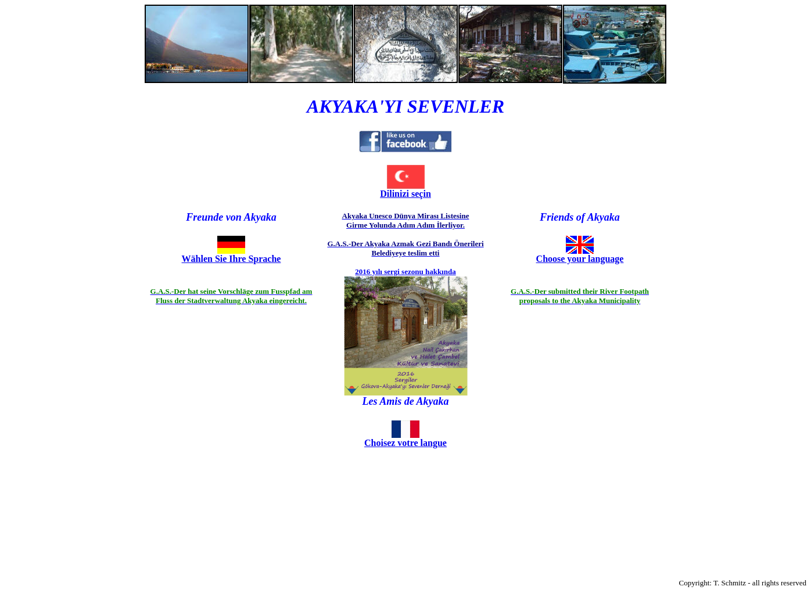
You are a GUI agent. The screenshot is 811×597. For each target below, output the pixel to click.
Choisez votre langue (405, 443)
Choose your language (580, 259)
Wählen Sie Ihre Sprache (231, 259)
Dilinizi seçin (405, 194)
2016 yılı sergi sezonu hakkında (405, 271)
